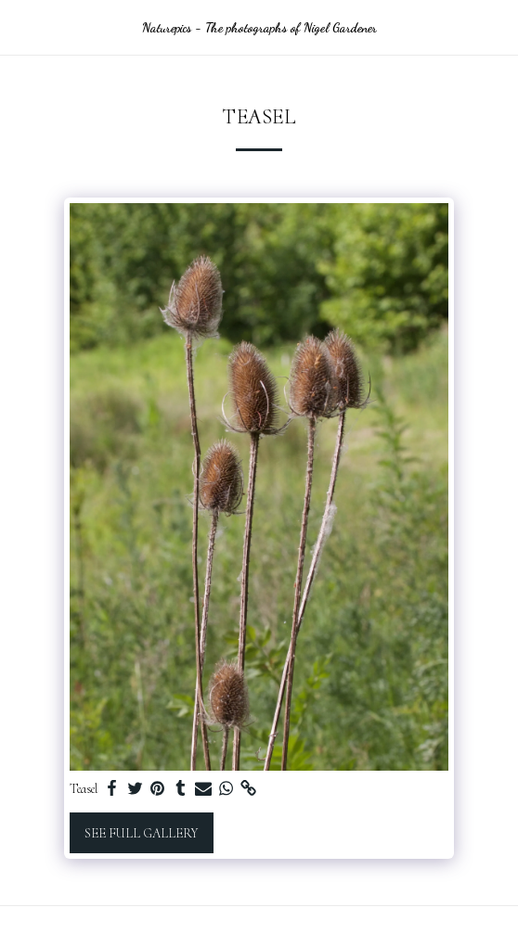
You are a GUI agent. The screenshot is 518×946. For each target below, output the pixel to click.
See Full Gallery (141, 833)
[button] (20, 27)
